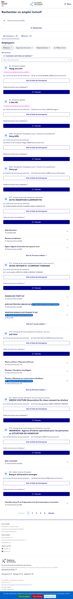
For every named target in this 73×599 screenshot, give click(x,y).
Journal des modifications (9, 531)
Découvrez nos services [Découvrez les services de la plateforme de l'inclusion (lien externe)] (8, 569)
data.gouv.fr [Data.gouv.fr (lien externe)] (17, 574)
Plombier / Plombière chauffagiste (18, 370)
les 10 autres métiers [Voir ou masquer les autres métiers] (37, 390)
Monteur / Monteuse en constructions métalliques (24, 378)
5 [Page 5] (44, 513)
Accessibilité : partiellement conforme (13, 580)
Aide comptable (11, 461)
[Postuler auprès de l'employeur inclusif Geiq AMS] (36, 159)
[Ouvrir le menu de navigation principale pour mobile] (66, 4)
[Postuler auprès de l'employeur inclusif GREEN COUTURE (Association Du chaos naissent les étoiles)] (36, 420)
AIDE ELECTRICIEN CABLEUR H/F (18, 304)
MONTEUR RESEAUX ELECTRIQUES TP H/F (21, 312)
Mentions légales (6, 587)
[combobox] (38, 20)
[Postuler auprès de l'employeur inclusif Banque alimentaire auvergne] (36, 494)
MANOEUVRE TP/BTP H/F (14, 296)
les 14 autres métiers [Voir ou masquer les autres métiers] (37, 255)
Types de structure (23, 48)
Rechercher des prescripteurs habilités (13, 529)
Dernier (51, 513)
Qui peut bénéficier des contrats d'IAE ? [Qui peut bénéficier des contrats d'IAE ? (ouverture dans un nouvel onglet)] (13, 540)
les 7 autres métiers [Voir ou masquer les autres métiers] (37, 324)
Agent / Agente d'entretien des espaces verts (22, 246)
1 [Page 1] (28, 513)
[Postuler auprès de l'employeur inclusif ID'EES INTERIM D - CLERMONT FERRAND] (36, 288)
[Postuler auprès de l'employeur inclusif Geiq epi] (36, 189)
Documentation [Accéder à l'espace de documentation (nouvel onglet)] (6, 537)
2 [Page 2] (32, 513)
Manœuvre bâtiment (13, 238)
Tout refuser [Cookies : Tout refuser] (37, 596)
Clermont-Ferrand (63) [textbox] (16, 20)
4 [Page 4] (40, 513)
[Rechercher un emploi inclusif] (36, 28)
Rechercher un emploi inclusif (10, 526)
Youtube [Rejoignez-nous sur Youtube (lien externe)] (5, 551)
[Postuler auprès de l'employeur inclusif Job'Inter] (36, 354)
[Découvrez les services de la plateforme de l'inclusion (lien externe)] (9, 561)
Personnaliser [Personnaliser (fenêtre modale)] (50, 596)
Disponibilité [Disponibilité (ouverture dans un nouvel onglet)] (5, 542)
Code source (5, 582)
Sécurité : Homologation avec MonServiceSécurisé (16, 585)
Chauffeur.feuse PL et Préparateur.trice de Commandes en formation (31, 502)
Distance (6, 48)
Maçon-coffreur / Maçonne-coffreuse (19, 362)
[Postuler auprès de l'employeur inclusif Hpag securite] (36, 92)
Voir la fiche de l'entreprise (36, 80)
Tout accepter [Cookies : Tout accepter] (24, 596)
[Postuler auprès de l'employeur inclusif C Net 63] (36, 126)
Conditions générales (8, 589)
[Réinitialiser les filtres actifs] (59, 48)
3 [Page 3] (36, 513)
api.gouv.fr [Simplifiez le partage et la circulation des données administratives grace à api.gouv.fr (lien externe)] (27, 574)
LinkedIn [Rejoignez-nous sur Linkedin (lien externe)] (5, 549)
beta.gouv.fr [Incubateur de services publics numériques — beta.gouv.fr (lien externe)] (6, 574)
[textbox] (35, 60)
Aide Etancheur (11, 230)
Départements (42, 48)
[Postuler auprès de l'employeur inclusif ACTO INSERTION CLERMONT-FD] (36, 222)
